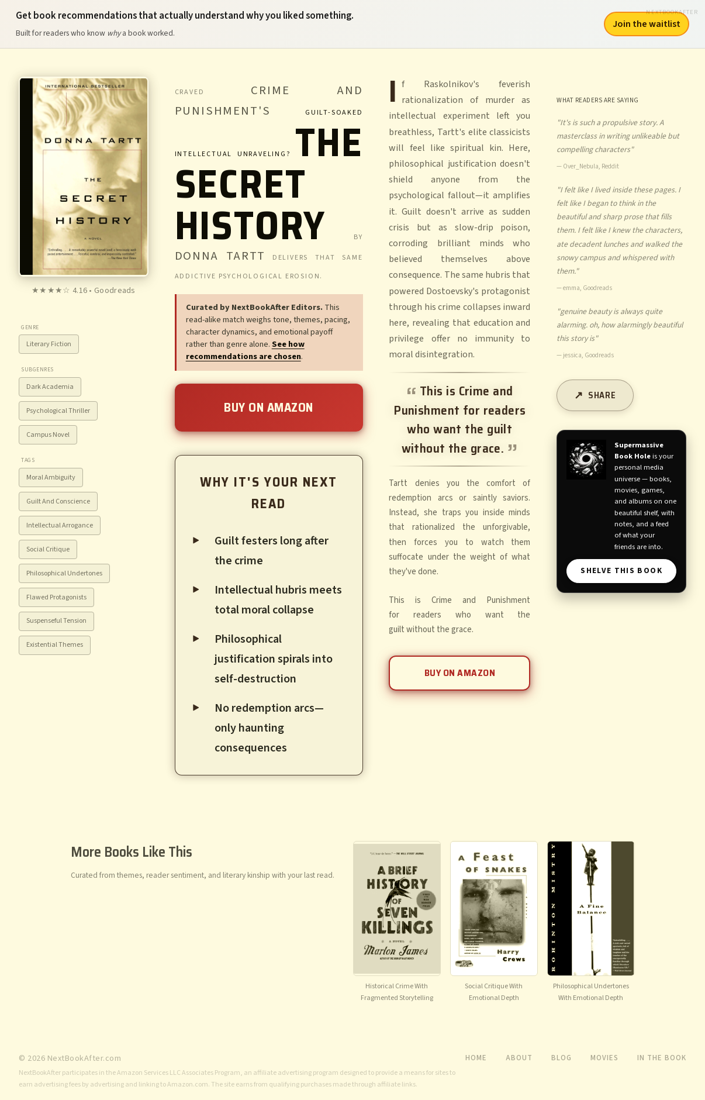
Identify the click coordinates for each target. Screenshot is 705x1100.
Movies (604, 1058)
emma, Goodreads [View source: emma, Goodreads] (587, 288)
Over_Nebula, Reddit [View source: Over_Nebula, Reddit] (591, 166)
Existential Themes (54, 645)
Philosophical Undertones (64, 573)
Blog (561, 1058)
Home (476, 1058)
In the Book (661, 1058)
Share (602, 395)
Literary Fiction (48, 344)
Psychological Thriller (58, 411)
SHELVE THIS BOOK (621, 570)
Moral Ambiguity (50, 477)
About (519, 1058)
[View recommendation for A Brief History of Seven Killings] (397, 923)
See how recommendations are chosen (245, 350)
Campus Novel (48, 435)
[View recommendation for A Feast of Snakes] (494, 923)
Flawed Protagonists (56, 597)
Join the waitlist (646, 24)
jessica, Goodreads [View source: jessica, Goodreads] (588, 355)
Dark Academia (50, 387)
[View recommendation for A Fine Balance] (591, 923)
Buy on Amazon (269, 407)
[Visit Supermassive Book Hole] (586, 460)
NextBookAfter (672, 12)
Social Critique (48, 549)
